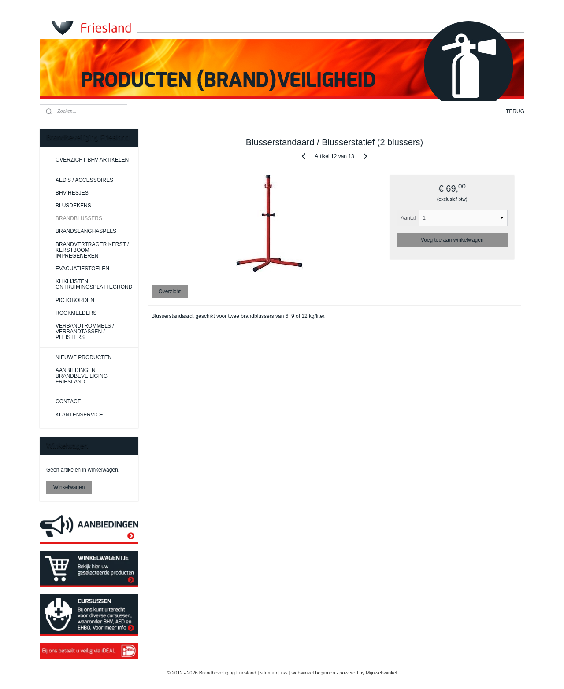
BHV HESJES (72, 193)
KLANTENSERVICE (79, 415)
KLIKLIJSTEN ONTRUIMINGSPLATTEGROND (94, 284)
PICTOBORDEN (75, 300)
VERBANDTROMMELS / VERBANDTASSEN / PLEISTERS (85, 331)
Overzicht (170, 291)
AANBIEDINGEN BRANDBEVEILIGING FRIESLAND (82, 376)
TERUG (515, 111)
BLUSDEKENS (73, 206)
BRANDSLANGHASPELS (86, 231)
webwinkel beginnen (313, 672)
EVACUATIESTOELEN (82, 268)
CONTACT (68, 401)
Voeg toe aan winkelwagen (452, 240)
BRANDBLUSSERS (79, 218)
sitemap (268, 672)
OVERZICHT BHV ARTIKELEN (92, 160)
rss (284, 672)
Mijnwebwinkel (381, 672)
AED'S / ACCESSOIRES (84, 180)
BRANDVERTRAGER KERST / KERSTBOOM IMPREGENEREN (92, 250)
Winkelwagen (69, 487)
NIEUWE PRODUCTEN (83, 357)
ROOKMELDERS (76, 313)
